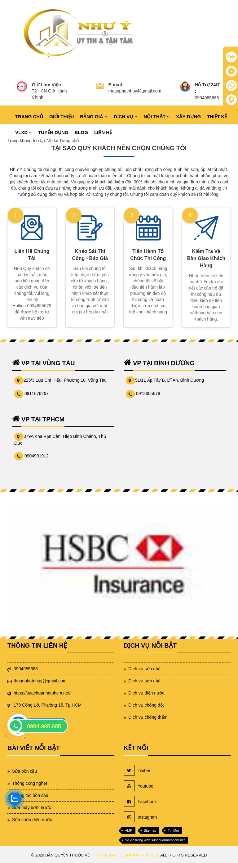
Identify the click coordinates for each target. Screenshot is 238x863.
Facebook (140, 801)
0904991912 (36, 455)
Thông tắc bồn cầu (30, 795)
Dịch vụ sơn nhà (144, 680)
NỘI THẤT (157, 116)
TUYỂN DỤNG (53, 132)
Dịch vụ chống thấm (147, 717)
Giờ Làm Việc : (48, 84)
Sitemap (150, 830)
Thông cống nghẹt (29, 783)
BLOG (81, 132)
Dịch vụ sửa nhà (144, 668)
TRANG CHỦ (29, 116)
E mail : (116, 84)
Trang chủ (69, 140)
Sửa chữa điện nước (32, 819)
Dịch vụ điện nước (146, 692)
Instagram (140, 816)
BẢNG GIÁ (93, 116)
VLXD (23, 132)
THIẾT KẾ (217, 116)
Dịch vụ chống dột (146, 705)
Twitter (137, 770)
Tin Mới (173, 830)
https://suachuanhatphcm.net (124, 855)
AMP (128, 830)
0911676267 (36, 393)
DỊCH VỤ (126, 116)
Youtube (138, 785)
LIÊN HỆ (103, 132)
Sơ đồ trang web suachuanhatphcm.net (155, 840)
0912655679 (148, 393)
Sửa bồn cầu (24, 771)
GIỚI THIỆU (61, 116)
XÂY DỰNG (188, 116)
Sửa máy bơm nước (31, 807)
